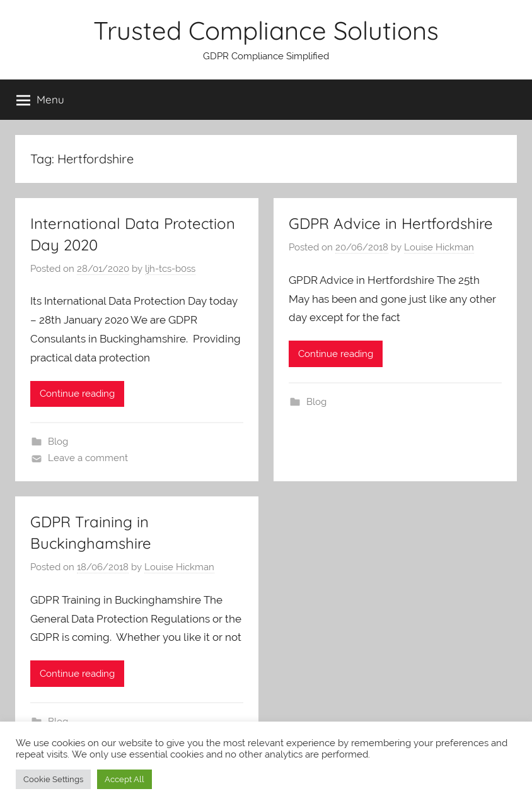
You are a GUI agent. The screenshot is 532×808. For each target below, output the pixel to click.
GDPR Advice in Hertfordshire (391, 223)
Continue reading (77, 393)
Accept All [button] (124, 779)
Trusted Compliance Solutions (266, 30)
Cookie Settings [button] (53, 779)
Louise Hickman (439, 247)
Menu (40, 100)
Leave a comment (88, 458)
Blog (58, 441)
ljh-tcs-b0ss (170, 268)
